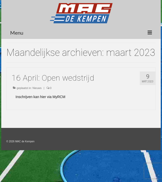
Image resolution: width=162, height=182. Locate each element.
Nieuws (36, 87)
